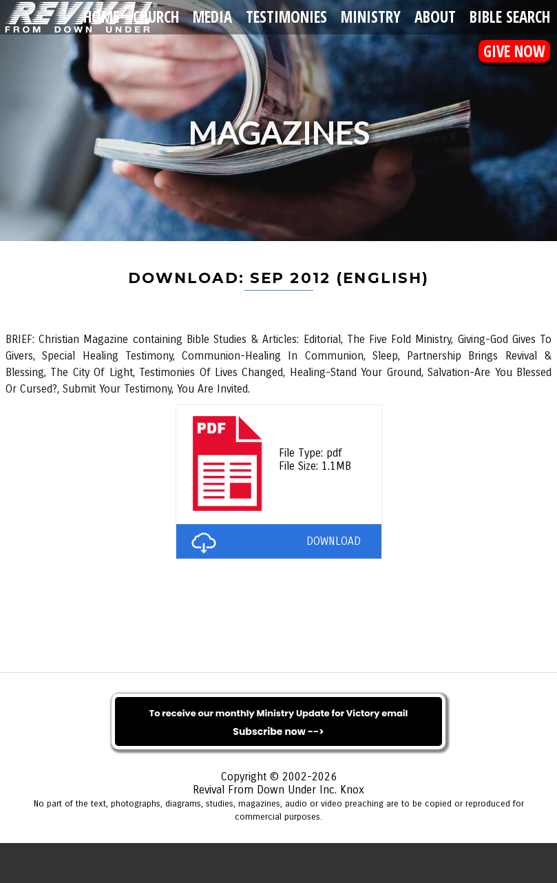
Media (212, 17)
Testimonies (286, 17)
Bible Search (510, 17)
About (435, 17)
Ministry (371, 17)
